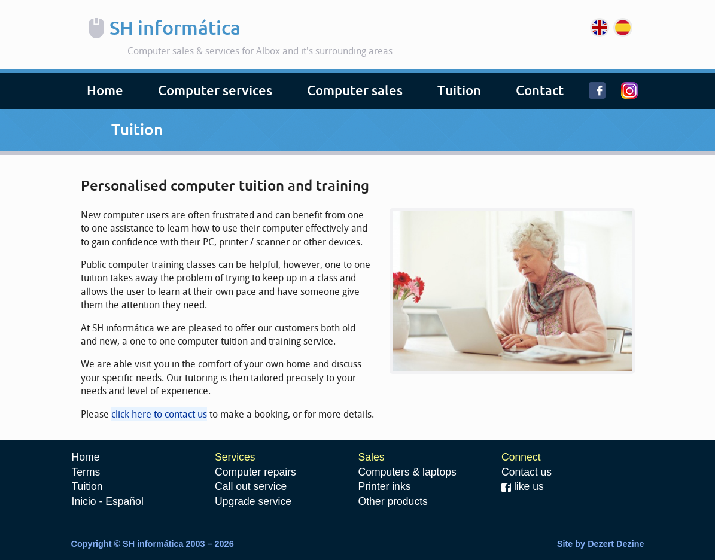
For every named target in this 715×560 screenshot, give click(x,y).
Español (622, 27)
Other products (393, 501)
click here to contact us (159, 414)
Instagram (637, 96)
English (599, 27)
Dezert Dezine (616, 544)
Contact (540, 90)
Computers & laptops (407, 472)
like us (522, 486)
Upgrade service (253, 501)
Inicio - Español (108, 501)
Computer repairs (255, 472)
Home (105, 90)
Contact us (526, 472)
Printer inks (384, 486)
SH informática (175, 28)
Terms (86, 472)
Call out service (251, 486)
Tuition (459, 90)
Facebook (605, 96)
